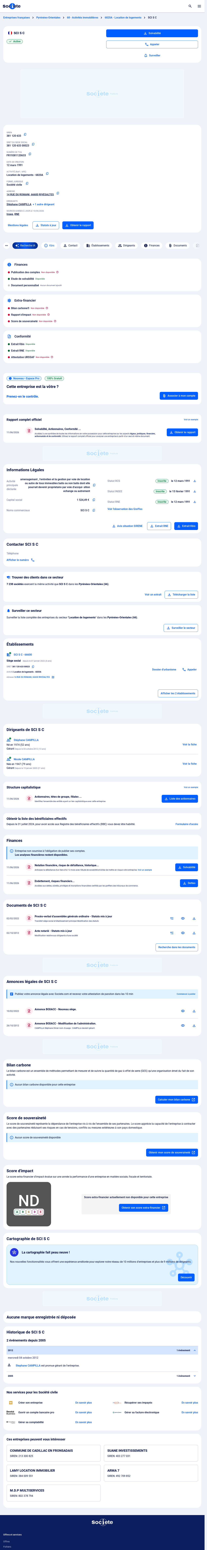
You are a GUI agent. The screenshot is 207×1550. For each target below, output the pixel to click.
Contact (70, 246)
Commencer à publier (186, 994)
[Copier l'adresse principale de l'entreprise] (57, 193)
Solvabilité (152, 33)
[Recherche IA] (25, 245)
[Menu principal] (199, 6)
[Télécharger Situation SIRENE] (194, 491)
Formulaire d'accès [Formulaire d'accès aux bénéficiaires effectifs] (187, 824)
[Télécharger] (194, 918)
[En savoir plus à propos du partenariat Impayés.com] (190, 1403)
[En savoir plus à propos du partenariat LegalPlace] (83, 1403)
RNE (16, 214)
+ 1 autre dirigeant (43, 204)
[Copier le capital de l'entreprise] (93, 500)
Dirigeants (126, 246)
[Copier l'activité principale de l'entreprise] (94, 485)
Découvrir (186, 1277)
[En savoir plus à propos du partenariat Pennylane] (190, 1412)
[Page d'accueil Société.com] (12, 6)
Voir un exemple (191, 419)
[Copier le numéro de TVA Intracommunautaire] (30, 154)
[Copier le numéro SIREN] (25, 134)
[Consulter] (183, 918)
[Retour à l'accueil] (102, 1522)
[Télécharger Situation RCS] (194, 481)
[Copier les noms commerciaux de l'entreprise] (93, 510)
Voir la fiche (190, 744)
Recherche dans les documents (176, 947)
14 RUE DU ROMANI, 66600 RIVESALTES (30, 194)
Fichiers (7, 1546)
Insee (10, 214)
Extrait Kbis (186, 526)
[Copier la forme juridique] (27, 183)
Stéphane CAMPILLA (19, 204)
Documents (177, 246)
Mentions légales (18, 225)
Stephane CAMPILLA (28, 1365)
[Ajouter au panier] (182, 432)
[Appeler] (152, 44)
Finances (152, 246)
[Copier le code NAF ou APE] (47, 173)
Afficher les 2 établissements (178, 693)
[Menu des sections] (6, 245)
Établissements (97, 246)
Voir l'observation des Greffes (125, 509)
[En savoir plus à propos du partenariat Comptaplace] (83, 1422)
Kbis (49, 246)
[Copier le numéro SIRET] (33, 144)
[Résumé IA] (172, 918)
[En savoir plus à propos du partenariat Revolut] (83, 1412)
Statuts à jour (45, 225)
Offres (6, 1541)
